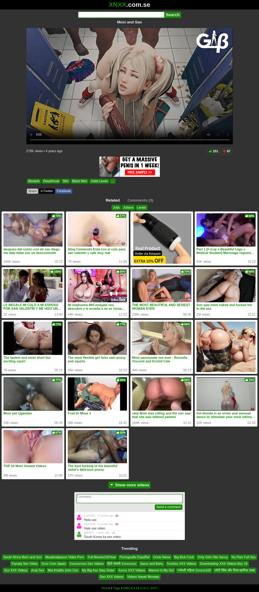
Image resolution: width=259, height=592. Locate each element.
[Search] (121, 15)
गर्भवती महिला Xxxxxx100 (194, 570)
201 (213, 151)
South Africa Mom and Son (22, 557)
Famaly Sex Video (24, 563)
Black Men (79, 181)
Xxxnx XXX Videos (131, 570)
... (112, 181)
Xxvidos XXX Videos (181, 563)
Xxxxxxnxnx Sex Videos (87, 563)
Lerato (141, 207)
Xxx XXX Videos (15, 570)
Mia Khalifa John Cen (63, 570)
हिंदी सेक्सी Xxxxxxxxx (121, 563)
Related (113, 200)
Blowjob (34, 181)
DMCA (128, 588)
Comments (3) (140, 200)
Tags (116, 588)
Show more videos (129, 485)
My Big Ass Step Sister (98, 570)
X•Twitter (46, 191)
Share (32, 191)
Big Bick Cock (184, 557)
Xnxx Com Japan (53, 563)
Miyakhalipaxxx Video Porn (64, 557)
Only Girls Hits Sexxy (213, 557)
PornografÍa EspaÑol (135, 557)
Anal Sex (37, 570)
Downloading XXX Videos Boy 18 (223, 563)
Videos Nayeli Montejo (143, 576)
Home (105, 588)
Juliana (128, 207)
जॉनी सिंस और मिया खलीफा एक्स (234, 570)
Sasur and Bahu (151, 563)
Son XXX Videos (112, 576)
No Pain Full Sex (244, 557)
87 (227, 151)
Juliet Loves (99, 181)
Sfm (65, 181)
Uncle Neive (162, 557)
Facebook (64, 191)
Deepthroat (51, 181)
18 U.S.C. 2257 (147, 588)
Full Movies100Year (102, 557)
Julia (116, 207)
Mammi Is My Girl (161, 570)
